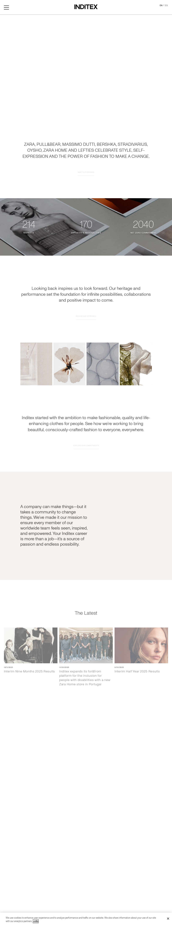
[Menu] (6, 7)
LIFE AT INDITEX (26, 581)
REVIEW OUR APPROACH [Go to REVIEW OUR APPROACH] (86, 331)
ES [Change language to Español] (166, 5)
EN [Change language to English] (161, 5)
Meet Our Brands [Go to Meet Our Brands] (86, 187)
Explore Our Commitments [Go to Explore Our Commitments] (86, 460)
